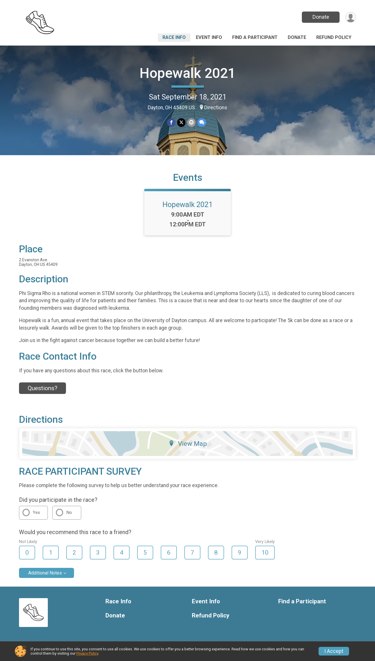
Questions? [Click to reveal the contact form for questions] (42, 388)
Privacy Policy (87, 653)
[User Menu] (350, 17)
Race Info (174, 37)
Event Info (209, 37)
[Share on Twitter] (181, 122)
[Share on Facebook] (171, 122)
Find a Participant (255, 37)
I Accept (333, 651)
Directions (215, 107)
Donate (320, 17)
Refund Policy (333, 37)
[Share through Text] (201, 122)
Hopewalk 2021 (188, 73)
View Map (187, 443)
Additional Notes (45, 573)
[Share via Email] (191, 122)
